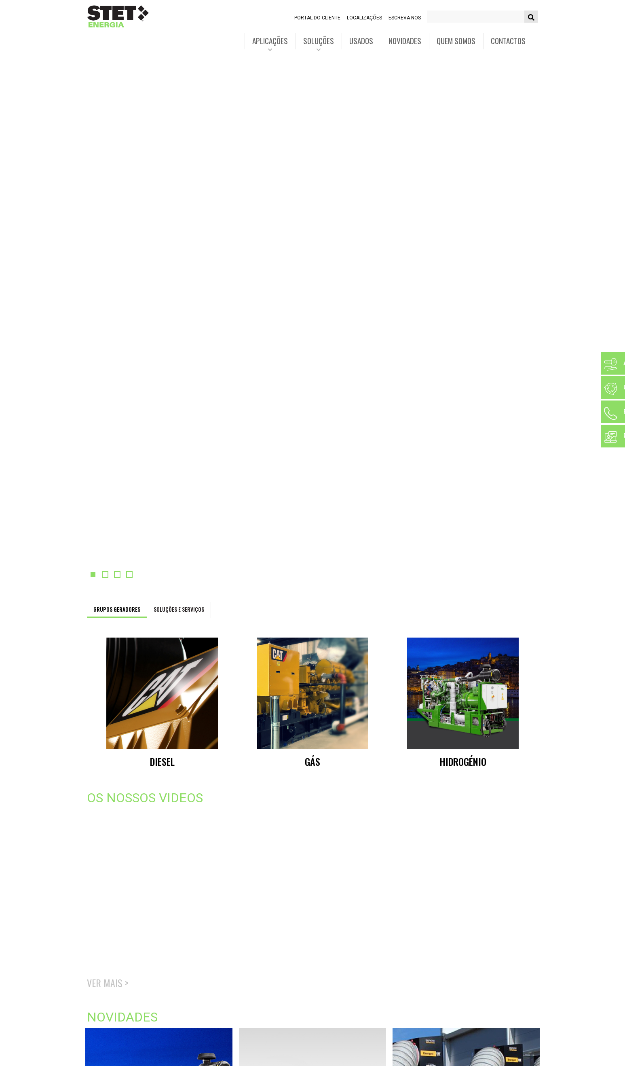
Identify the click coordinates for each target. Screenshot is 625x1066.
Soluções (318, 41)
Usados (361, 41)
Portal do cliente (317, 18)
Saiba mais (115, 159)
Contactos (508, 41)
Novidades (405, 41)
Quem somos (456, 41)
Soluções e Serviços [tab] (179, 609)
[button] (93, 574)
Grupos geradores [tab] (116, 609)
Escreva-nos (405, 18)
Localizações (364, 18)
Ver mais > (108, 982)
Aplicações (270, 41)
